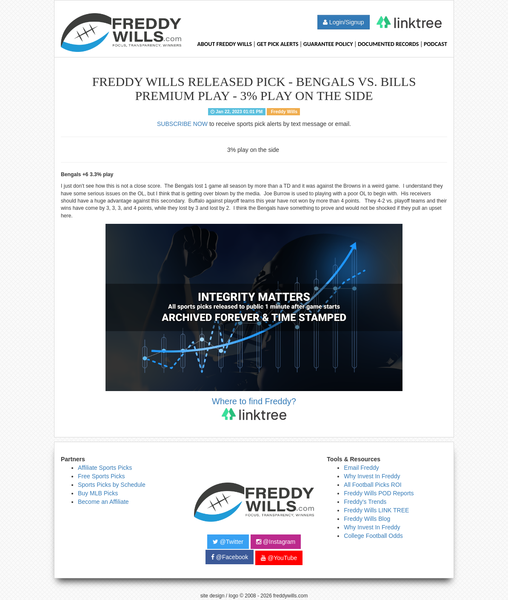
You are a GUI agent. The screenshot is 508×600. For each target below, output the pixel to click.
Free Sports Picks (101, 476)
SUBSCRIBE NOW (182, 123)
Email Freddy (361, 467)
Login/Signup (343, 22)
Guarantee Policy (328, 44)
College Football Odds (373, 535)
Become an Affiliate (103, 501)
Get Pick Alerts (278, 44)
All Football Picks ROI (372, 484)
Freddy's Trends (365, 501)
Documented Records (388, 44)
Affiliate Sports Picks (105, 467)
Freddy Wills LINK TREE (376, 510)
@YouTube (279, 557)
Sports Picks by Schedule (112, 484)
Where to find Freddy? (254, 408)
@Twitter (228, 541)
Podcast (435, 44)
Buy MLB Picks (98, 493)
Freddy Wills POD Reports (379, 493)
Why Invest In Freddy (372, 476)
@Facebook (229, 557)
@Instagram (275, 541)
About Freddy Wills (224, 44)
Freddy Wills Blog (367, 518)
